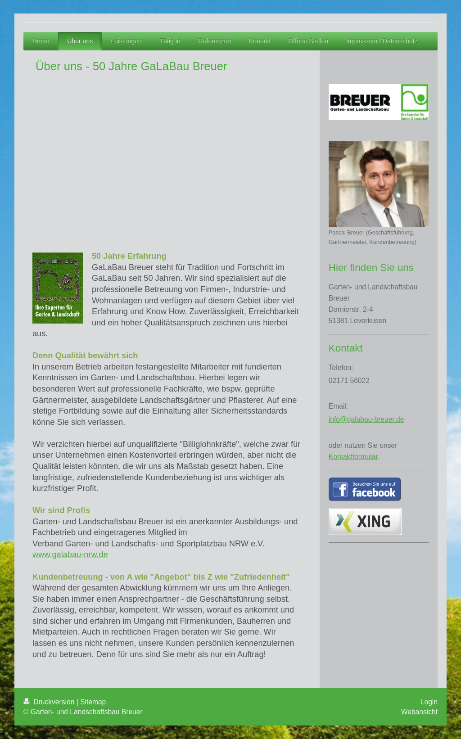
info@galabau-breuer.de (366, 419)
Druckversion (50, 702)
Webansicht (419, 712)
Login (429, 702)
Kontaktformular (353, 456)
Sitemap (93, 702)
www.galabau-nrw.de (70, 554)
